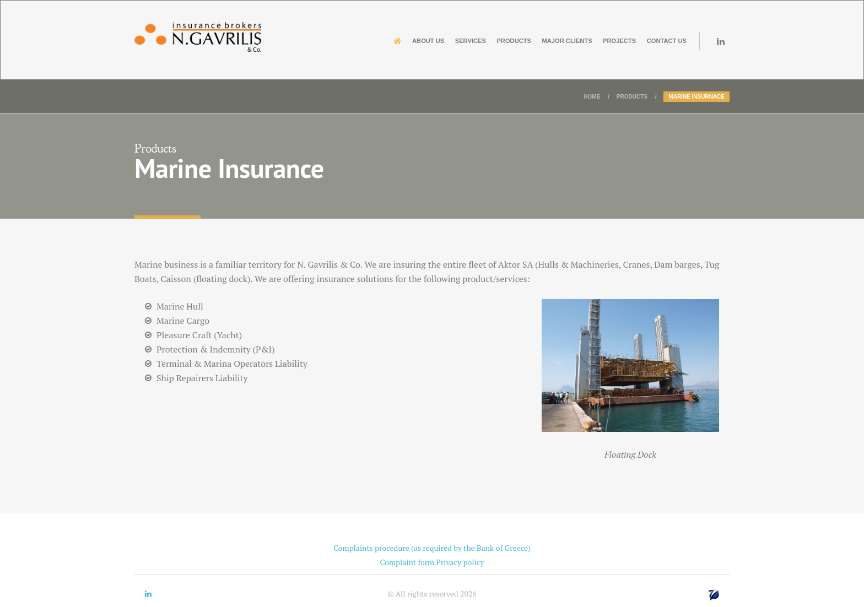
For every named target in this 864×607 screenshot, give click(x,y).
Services (399, 40)
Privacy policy (460, 562)
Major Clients (525, 40)
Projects (594, 40)
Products (457, 40)
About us (342, 40)
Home (592, 97)
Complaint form (407, 562)
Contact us (657, 40)
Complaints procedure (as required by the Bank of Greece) (432, 548)
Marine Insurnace (696, 97)
